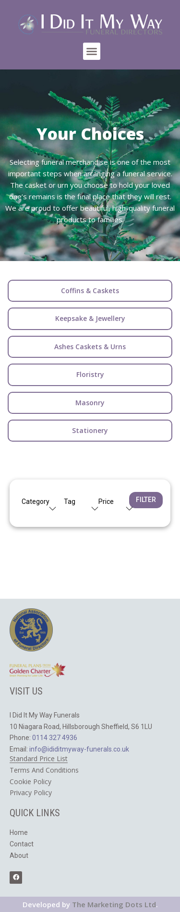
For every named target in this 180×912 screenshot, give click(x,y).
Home (19, 832)
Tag (69, 501)
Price (106, 501)
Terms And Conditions (44, 770)
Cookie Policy (30, 781)
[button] (91, 51)
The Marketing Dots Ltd (114, 904)
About (19, 855)
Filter (146, 499)
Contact (22, 844)
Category (35, 501)
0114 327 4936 (54, 737)
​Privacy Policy (31, 792)
